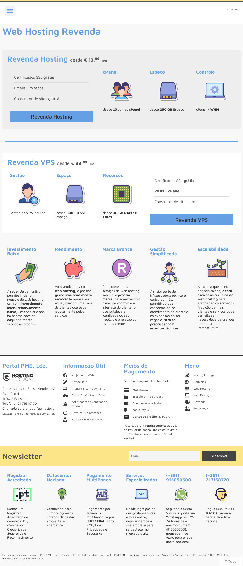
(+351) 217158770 (217, 477)
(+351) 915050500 (178, 477)
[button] (10, 11)
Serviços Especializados (141, 477)
